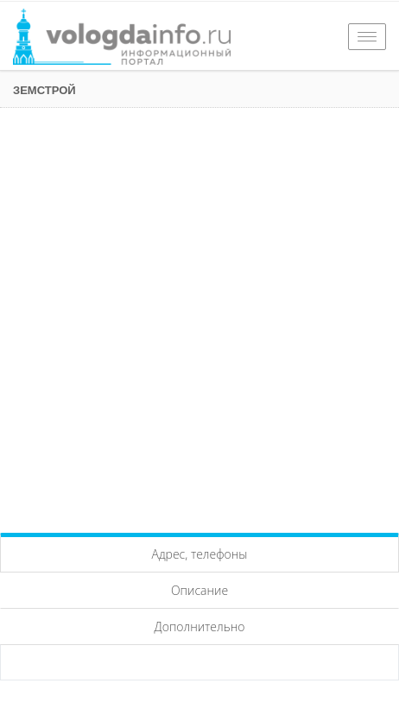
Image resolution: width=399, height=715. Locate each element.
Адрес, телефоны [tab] (200, 554)
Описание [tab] (199, 590)
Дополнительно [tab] (200, 626)
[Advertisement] (199, 316)
